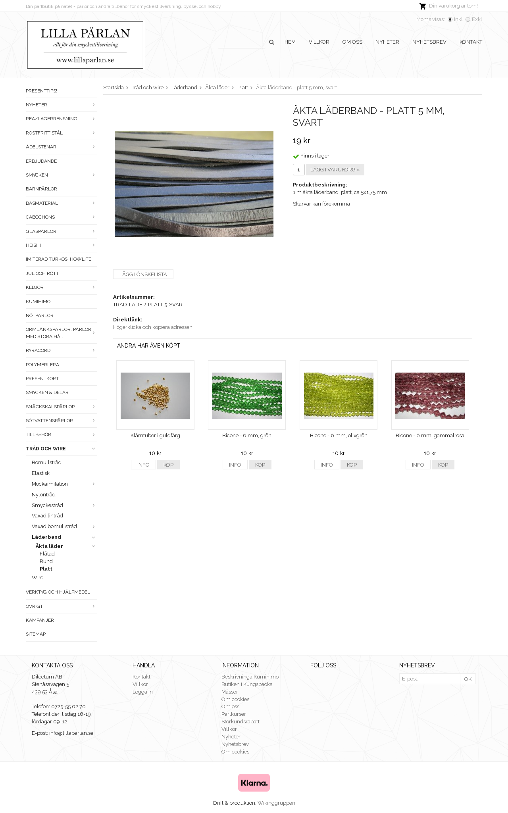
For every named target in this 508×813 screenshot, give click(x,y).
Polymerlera (42, 364)
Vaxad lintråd (47, 516)
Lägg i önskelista (143, 274)
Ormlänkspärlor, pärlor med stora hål (61, 333)
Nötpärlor (40, 315)
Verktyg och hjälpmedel (58, 592)
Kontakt (471, 42)
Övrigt (61, 606)
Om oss (352, 42)
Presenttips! (41, 91)
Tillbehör (61, 434)
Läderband (64, 537)
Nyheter (387, 42)
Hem (290, 42)
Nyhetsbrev (429, 42)
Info (143, 465)
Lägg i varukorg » (335, 170)
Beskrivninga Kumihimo (250, 677)
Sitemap (36, 634)
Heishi (61, 245)
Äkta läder (66, 546)
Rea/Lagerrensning (61, 118)
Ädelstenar (61, 147)
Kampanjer (40, 620)
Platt (46, 569)
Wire (37, 577)
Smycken (61, 175)
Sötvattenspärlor (61, 420)
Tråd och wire (61, 449)
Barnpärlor (41, 189)
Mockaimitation (64, 484)
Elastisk (41, 473)
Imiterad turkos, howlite (58, 259)
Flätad (47, 554)
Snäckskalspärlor (61, 406)
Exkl (477, 19)
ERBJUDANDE (41, 161)
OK (467, 679)
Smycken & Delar (47, 392)
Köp (168, 465)
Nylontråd (44, 495)
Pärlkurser (233, 714)
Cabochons (61, 217)
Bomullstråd (47, 462)
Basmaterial (61, 203)
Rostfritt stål (61, 133)
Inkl (458, 19)
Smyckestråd (64, 505)
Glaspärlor (61, 231)
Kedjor (61, 287)
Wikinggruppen (276, 803)
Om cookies (235, 699)
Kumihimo (38, 301)
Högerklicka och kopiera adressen (152, 327)
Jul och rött (42, 273)
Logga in (143, 692)
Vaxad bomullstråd (64, 526)
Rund (46, 561)
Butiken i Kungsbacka (247, 684)
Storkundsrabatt (240, 722)
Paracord (61, 350)
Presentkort (42, 378)
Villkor (319, 42)
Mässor (229, 692)
